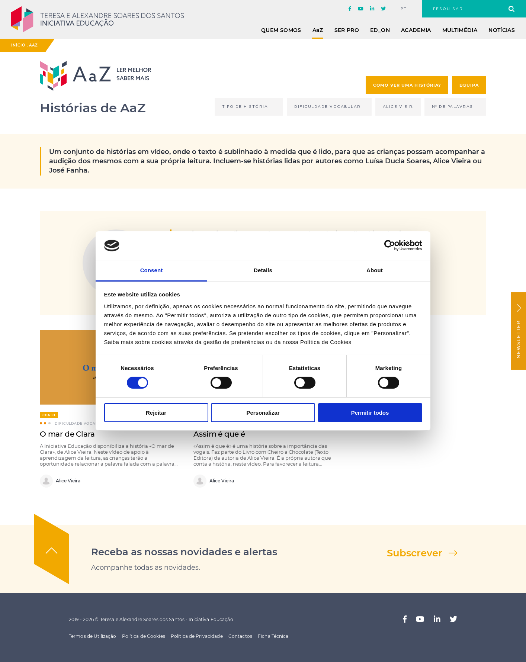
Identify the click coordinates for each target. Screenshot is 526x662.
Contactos (240, 636)
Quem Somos (281, 30)
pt (404, 9)
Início (18, 45)
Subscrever (414, 553)
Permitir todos (370, 412)
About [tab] (374, 270)
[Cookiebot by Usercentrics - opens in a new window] (389, 245)
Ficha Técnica (273, 636)
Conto (48, 415)
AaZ (33, 45)
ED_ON (380, 30)
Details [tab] (263, 270)
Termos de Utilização (92, 636)
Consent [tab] (151, 270)
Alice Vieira (60, 481)
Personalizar (262, 412)
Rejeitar (156, 412)
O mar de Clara (67, 434)
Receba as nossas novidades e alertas (184, 552)
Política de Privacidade (197, 636)
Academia (416, 30)
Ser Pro (346, 30)
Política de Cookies (143, 636)
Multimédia (460, 30)
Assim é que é (219, 434)
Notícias (501, 30)
